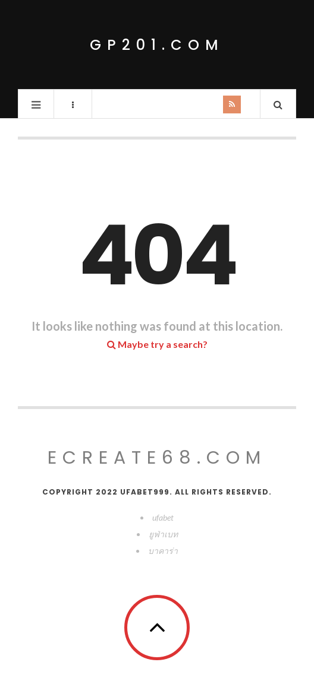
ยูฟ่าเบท (163, 534)
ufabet (163, 517)
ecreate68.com (157, 457)
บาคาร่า (163, 551)
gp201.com (157, 45)
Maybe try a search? (157, 344)
